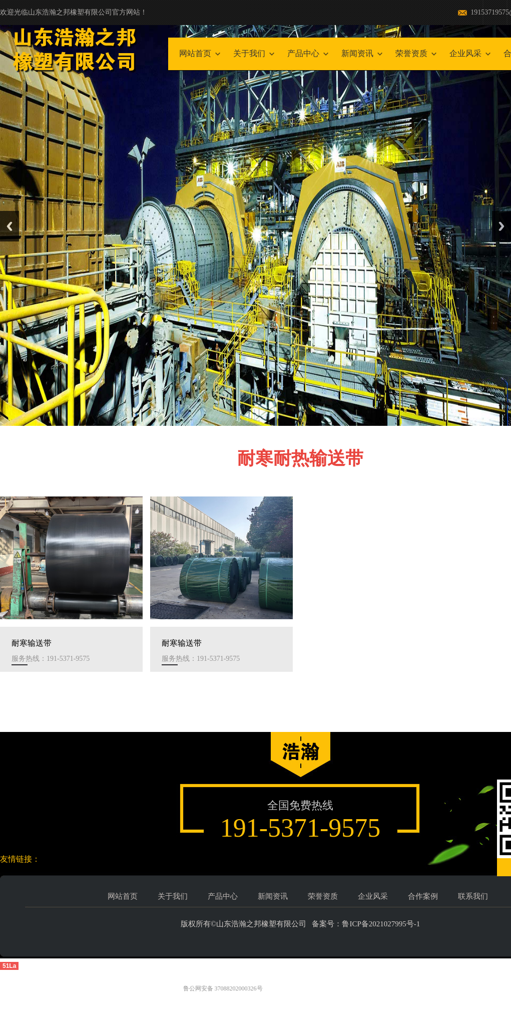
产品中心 (303, 53)
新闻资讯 (357, 53)
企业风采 (465, 53)
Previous (9, 226)
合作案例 (423, 896)
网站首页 (195, 53)
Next (501, 226)
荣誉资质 (411, 53)
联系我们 (473, 896)
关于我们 (249, 53)
